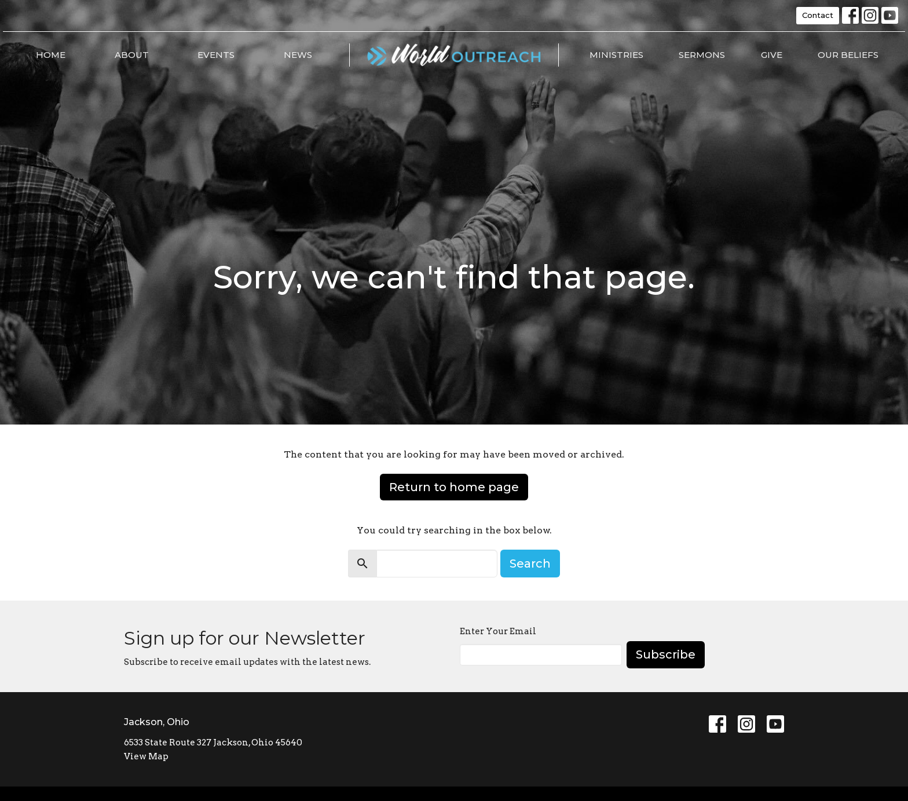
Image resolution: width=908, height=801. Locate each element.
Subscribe (665, 654)
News (298, 54)
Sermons (702, 54)
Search (530, 563)
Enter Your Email (498, 631)
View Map (146, 756)
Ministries (616, 54)
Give (771, 54)
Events (216, 54)
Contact (817, 15)
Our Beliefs (848, 54)
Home (50, 54)
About (132, 54)
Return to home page (454, 487)
